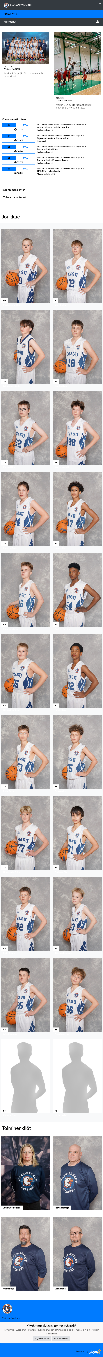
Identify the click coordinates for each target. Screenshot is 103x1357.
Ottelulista (9, 180)
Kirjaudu (51, 21)
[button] (26, 268)
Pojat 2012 (53, 14)
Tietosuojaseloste (11, 1318)
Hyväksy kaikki (42, 1338)
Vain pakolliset (61, 1338)
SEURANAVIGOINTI (53, 4)
